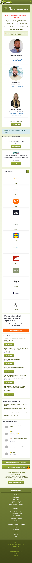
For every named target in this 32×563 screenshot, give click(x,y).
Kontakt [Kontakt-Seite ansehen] (16, 555)
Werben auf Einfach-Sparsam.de (16, 482)
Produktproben (16, 515)
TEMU (16, 531)
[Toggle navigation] (30, 2)
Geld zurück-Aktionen (16, 518)
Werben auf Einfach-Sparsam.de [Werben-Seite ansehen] (16, 544)
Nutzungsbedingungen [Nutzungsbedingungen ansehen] (16, 551)
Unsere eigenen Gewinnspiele (16, 462)
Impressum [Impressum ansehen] (16, 553)
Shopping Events (16, 503)
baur (16, 527)
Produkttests (16, 517)
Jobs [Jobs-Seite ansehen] (16, 558)
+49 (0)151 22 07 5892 (16, 88)
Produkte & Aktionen (16, 501)
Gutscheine (16, 497)
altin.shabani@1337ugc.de (16, 86)
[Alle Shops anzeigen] (27, 171)
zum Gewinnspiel (16, 146)
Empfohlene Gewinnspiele (19, 467)
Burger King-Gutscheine (16, 511)
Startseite (16, 494)
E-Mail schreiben (16, 124)
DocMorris (16, 529)
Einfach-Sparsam (16, 491)
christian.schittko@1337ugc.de (16, 59)
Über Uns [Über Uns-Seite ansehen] (16, 542)
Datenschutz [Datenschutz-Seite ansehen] (16, 546)
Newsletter (16, 496)
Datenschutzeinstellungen (16, 549)
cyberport (16, 532)
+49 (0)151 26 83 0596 (16, 61)
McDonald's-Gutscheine (16, 513)
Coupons (16, 520)
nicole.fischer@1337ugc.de (16, 113)
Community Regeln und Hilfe (16, 504)
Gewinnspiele (16, 499)
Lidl (16, 536)
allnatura (16, 534)
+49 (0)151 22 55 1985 (16, 115)
